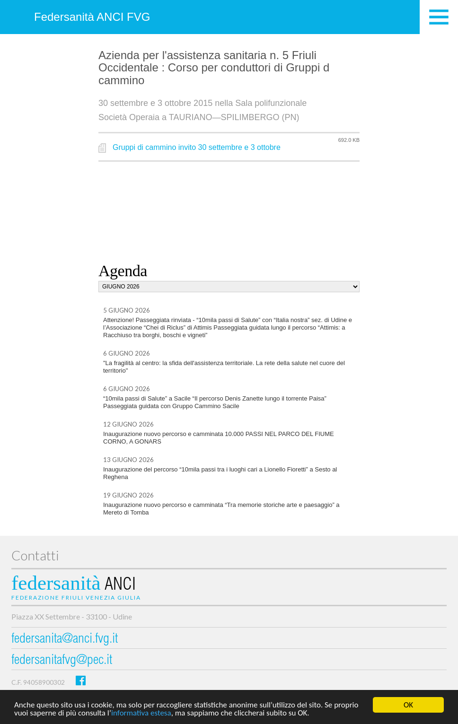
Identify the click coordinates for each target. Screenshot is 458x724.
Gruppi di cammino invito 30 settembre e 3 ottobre (197, 147)
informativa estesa (141, 713)
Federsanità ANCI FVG (92, 16)
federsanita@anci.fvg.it (64, 639)
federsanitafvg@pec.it (61, 661)
